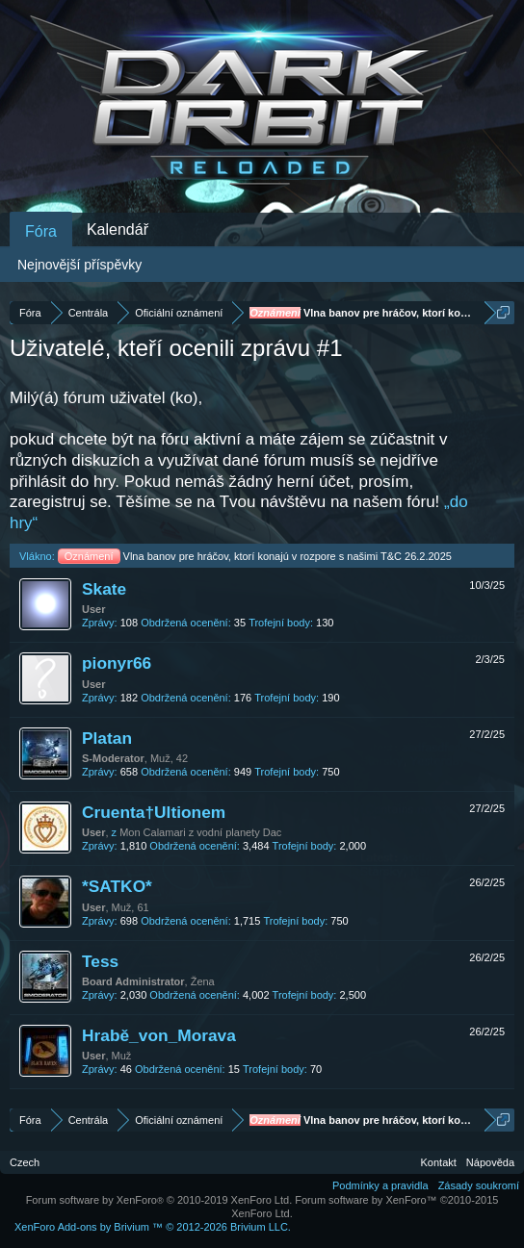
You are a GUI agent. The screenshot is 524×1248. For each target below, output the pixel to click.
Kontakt (439, 1162)
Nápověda (490, 1162)
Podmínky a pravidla (380, 1185)
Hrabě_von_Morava (159, 1035)
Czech (24, 1162)
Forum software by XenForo (159, 1200)
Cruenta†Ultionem (153, 812)
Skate (104, 589)
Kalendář (117, 229)
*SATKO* (117, 886)
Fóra (41, 231)
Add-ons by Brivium (152, 1227)
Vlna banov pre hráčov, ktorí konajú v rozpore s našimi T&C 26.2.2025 (255, 556)
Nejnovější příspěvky (79, 264)
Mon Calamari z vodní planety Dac (200, 832)
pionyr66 (116, 663)
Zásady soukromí (478, 1185)
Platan (107, 738)
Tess (100, 961)
